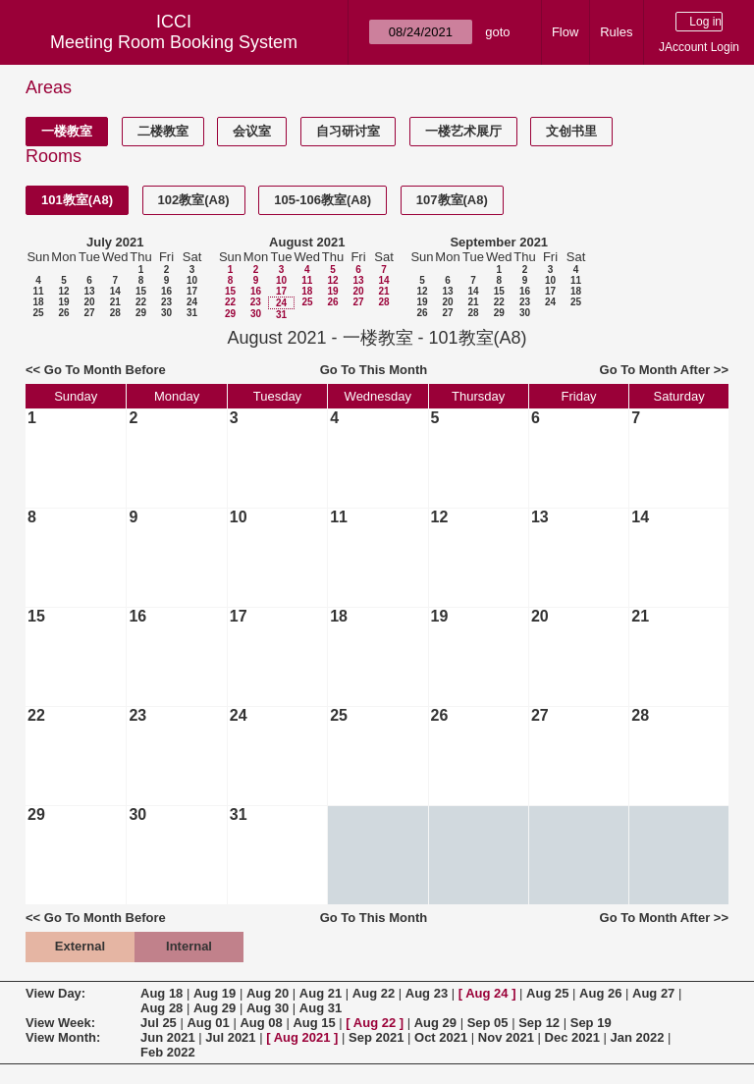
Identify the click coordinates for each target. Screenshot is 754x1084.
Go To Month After (655, 369)
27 (88, 312)
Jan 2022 (638, 1037)
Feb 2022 (167, 1052)
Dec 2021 (572, 1037)
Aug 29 (214, 1008)
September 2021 (499, 242)
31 (192, 312)
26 (63, 312)
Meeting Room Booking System (173, 42)
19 (63, 302)
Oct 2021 (440, 1037)
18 (37, 302)
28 (115, 312)
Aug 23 (426, 993)
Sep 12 (539, 1022)
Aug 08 (261, 1022)
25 (37, 312)
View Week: (60, 1022)
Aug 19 (214, 993)
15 (140, 291)
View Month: (63, 1037)
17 (192, 291)
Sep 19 (591, 1022)
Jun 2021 (167, 1037)
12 (63, 291)
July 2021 (115, 242)
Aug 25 (547, 993)
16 (166, 291)
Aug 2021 (302, 1037)
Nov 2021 (506, 1037)
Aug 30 (267, 1008)
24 (192, 302)
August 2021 (307, 242)
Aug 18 (161, 993)
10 (192, 280)
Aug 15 (314, 1022)
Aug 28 (161, 1008)
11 (37, 291)
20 (88, 302)
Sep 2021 (376, 1037)
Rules (616, 32)
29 (140, 312)
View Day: (55, 993)
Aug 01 (208, 1022)
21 (115, 302)
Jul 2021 (230, 1037)
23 (166, 302)
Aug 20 (267, 993)
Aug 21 (320, 993)
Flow (565, 32)
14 (115, 291)
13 (88, 291)
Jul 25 (158, 1022)
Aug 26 (600, 993)
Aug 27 (653, 993)
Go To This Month (374, 369)
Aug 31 (320, 1008)
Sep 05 (488, 1022)
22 (140, 302)
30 (166, 312)
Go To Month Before (105, 369)
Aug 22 (373, 993)
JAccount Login (699, 47)
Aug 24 (486, 993)
